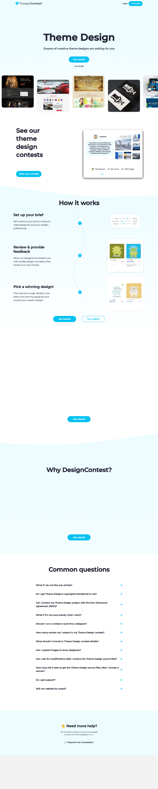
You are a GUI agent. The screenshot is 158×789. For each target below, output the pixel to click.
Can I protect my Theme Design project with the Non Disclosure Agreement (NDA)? (71, 604)
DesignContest (29, 3)
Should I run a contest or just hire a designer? (61, 624)
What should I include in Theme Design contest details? (67, 641)
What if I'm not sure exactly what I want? (59, 615)
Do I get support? (45, 680)
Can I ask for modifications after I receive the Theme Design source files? (76, 659)
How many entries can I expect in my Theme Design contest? (70, 632)
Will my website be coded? (51, 688)
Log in (125, 3)
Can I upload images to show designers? (58, 650)
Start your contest (29, 174)
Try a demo (93, 319)
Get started (135, 3)
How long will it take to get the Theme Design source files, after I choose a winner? (77, 669)
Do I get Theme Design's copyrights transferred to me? (66, 594)
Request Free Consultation (79, 742)
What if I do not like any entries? (54, 585)
